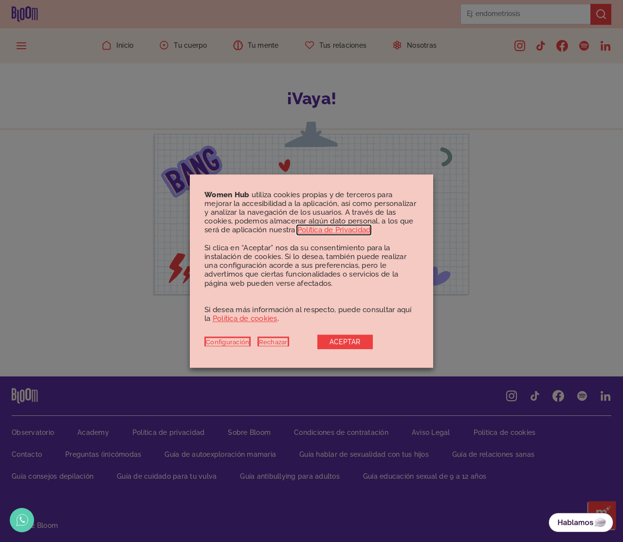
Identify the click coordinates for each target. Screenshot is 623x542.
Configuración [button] (227, 342)
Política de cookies (245, 319)
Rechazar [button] (273, 342)
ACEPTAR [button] (345, 342)
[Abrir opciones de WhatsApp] (22, 520)
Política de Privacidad (334, 230)
